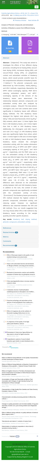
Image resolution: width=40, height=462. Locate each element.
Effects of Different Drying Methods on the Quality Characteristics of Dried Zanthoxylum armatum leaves (20, 358)
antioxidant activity (23, 222)
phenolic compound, (10, 222)
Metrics (6, 237)
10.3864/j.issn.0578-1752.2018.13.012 (25, 15)
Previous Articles (20, 20)
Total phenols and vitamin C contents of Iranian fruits (17, 421)
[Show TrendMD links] (37, 436)
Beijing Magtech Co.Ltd (25, 457)
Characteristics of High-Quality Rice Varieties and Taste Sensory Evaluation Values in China (20, 390)
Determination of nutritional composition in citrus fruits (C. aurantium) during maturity (18, 427)
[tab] (20, 58)
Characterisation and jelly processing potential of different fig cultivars (18, 398)
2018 (22, 13)
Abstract (6, 58)
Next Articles (33, 20)
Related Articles (10, 232)
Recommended (10, 245)
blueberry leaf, (19, 219)
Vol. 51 (27, 13)
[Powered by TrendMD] (10, 436)
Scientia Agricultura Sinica (10, 13)
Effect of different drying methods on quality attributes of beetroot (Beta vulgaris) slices (20, 414)
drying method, (31, 219)
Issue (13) (34, 13)
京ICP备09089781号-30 (20, 444)
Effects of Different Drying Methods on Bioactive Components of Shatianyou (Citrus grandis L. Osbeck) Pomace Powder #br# (19, 365)
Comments (7, 241)
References (7, 228)
